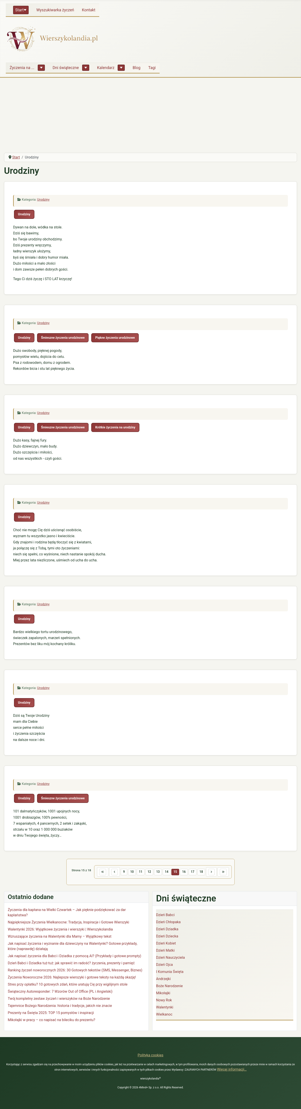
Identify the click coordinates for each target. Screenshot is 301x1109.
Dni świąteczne (66, 67)
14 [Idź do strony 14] (167, 872)
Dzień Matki (165, 951)
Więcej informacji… (232, 1069)
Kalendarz (105, 67)
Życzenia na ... (22, 67)
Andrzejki (163, 980)
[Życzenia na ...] (41, 68)
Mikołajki (163, 994)
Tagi (152, 67)
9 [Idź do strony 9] (120, 872)
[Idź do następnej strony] (216, 872)
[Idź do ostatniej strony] (229, 872)
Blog (137, 67)
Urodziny (43, 200)
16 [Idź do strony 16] (186, 872)
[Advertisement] (150, 116)
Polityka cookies (150, 1055)
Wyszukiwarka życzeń (55, 10)
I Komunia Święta (169, 972)
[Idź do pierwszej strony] (97, 872)
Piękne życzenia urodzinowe (115, 337)
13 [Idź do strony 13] (157, 872)
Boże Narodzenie (169, 987)
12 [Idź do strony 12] (148, 872)
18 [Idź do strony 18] (204, 872)
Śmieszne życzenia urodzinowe (63, 337)
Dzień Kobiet (166, 944)
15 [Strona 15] (176, 872)
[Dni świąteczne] (85, 68)
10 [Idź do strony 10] (129, 872)
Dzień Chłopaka (168, 923)
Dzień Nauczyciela (170, 958)
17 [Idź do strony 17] (195, 872)
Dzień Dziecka (167, 937)
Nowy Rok (164, 1001)
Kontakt (88, 10)
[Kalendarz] (121, 68)
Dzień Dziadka (167, 930)
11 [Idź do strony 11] (138, 872)
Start (19, 10)
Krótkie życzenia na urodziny (115, 427)
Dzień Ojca (164, 965)
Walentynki (164, 1008)
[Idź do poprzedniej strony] (110, 872)
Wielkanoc (164, 1015)
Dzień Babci (165, 916)
